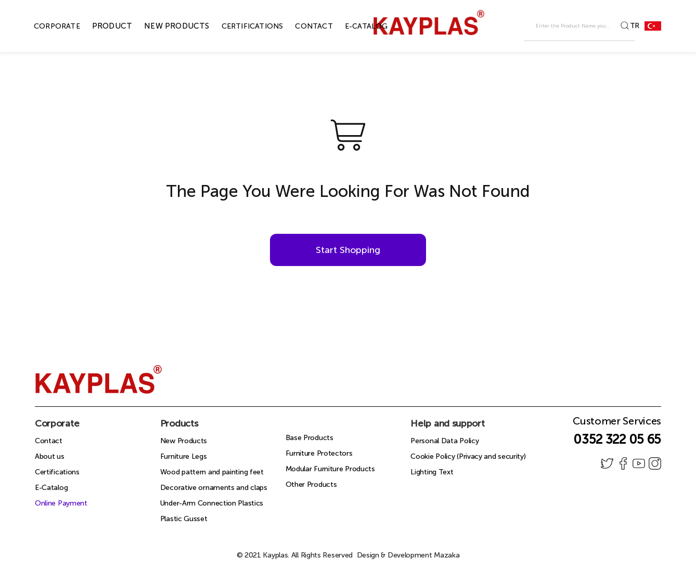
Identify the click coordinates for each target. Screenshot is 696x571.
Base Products (309, 437)
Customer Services (617, 424)
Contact (48, 440)
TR (645, 26)
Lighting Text (431, 472)
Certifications (57, 472)
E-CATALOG (354, 26)
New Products (183, 440)
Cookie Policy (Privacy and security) (467, 456)
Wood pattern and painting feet (212, 472)
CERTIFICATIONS (241, 26)
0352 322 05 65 (617, 439)
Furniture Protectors (319, 453)
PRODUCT (100, 26)
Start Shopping (348, 250)
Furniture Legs (183, 456)
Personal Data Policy (444, 440)
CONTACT (301, 26)
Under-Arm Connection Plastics (211, 503)
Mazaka (446, 555)
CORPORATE (45, 26)
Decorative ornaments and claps (213, 487)
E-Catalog (51, 487)
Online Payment (61, 503)
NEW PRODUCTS (164, 26)
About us (50, 456)
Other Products (311, 484)
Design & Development (408, 555)
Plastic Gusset (184, 518)
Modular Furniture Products (330, 468)
